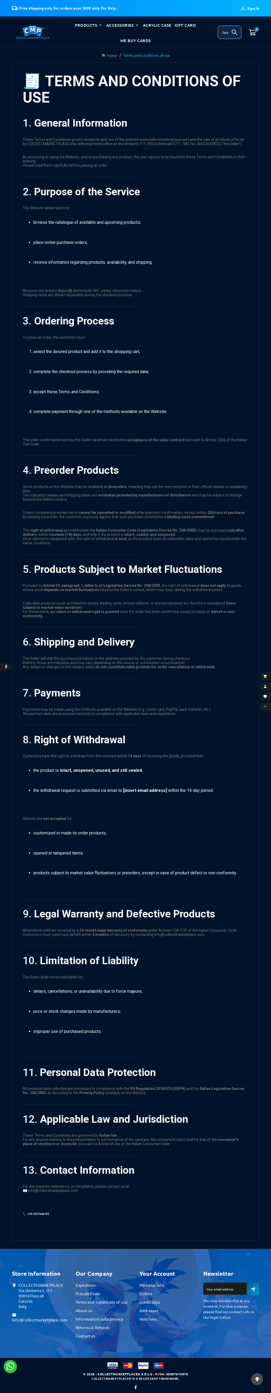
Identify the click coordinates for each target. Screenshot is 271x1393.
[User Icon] (250, 8)
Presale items (88, 1293)
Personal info (151, 1285)
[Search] (223, 32)
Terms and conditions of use (101, 1301)
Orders (145, 1293)
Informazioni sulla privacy (99, 1318)
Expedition (86, 1285)
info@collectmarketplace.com (39, 1319)
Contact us (86, 1335)
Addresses (149, 1310)
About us (84, 1310)
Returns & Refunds (93, 1327)
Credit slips (149, 1301)
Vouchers (148, 1318)
